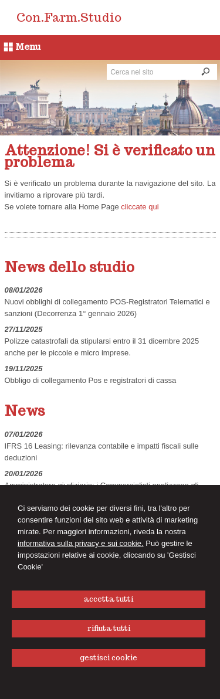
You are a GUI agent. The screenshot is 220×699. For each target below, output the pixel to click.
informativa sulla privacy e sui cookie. (81, 543)
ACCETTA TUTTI (108, 599)
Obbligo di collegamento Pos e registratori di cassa (91, 380)
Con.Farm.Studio (68, 17)
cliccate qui (139, 206)
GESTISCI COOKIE (108, 658)
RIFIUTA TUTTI (108, 628)
